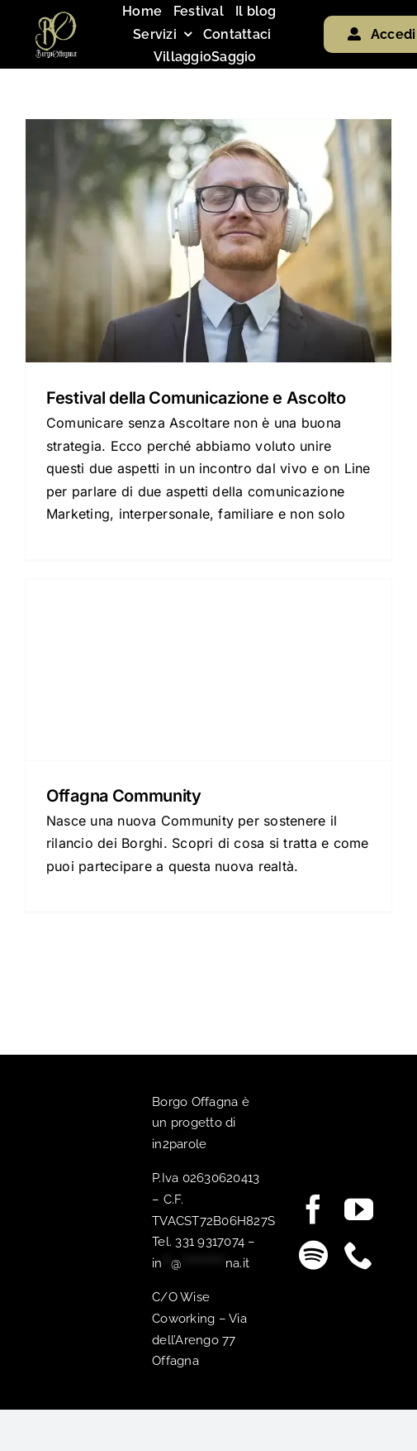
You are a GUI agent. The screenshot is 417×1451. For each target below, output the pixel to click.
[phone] (358, 1254)
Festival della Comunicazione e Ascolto (196, 398)
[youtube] (358, 1209)
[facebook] (313, 1209)
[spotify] (313, 1254)
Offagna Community (123, 796)
